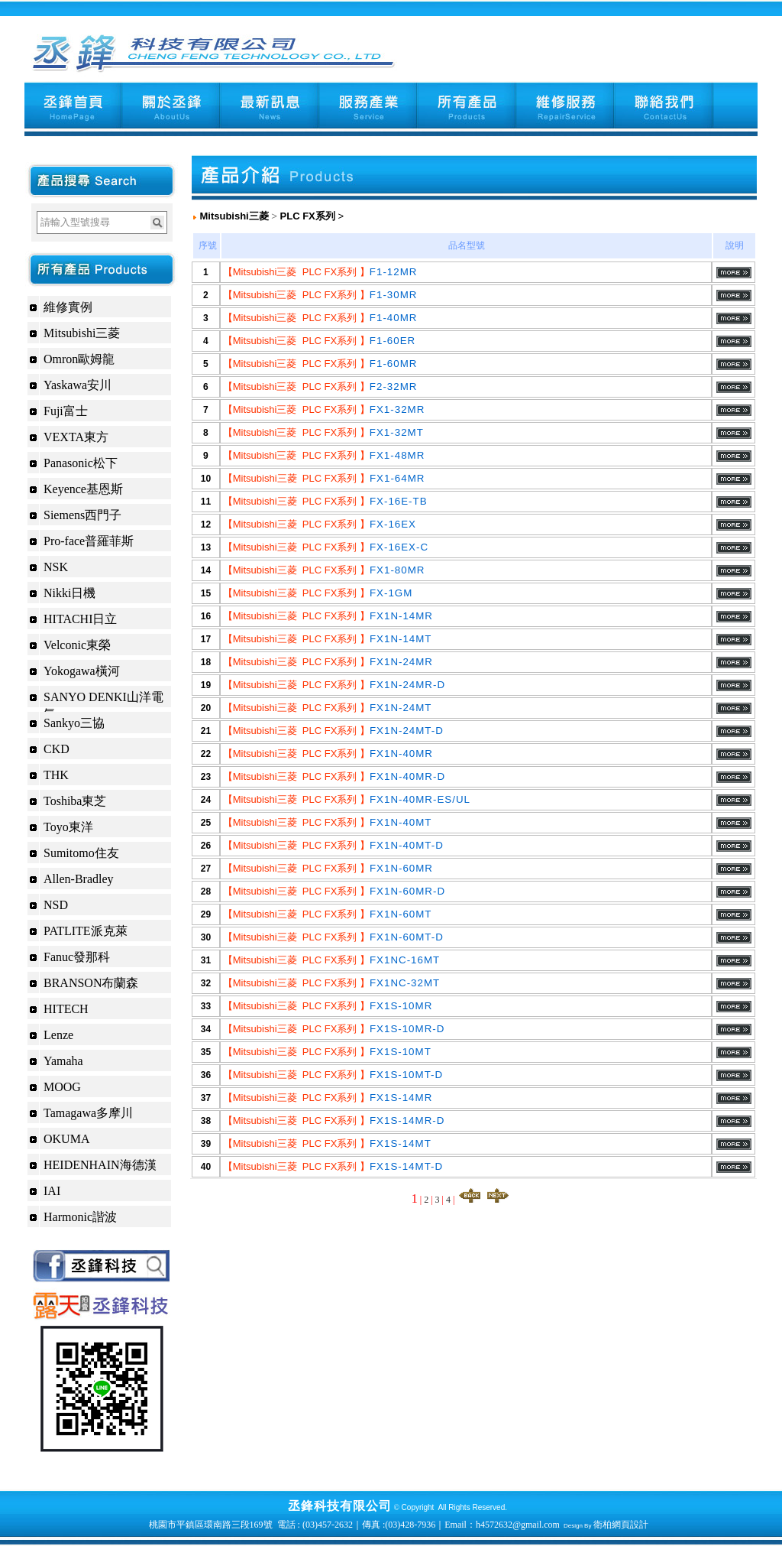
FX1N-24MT (401, 707)
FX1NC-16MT (405, 960)
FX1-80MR (397, 570)
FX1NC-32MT (405, 983)
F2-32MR (394, 386)
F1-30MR (394, 294)
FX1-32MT (397, 432)
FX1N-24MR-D (407, 684)
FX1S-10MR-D (407, 1028)
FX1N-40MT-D (407, 845)
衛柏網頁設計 (620, 1524)
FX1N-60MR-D (407, 891)
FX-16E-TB (399, 501)
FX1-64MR (397, 478)
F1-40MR (394, 317)
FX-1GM (391, 593)
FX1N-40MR (401, 753)
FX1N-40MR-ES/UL (420, 799)
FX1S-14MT (400, 1143)
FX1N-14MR (401, 616)
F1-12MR (394, 272)
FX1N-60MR (401, 868)
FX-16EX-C (399, 547)
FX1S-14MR (401, 1097)
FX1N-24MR (401, 661)
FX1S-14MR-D (407, 1120)
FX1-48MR (397, 455)
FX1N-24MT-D (407, 730)
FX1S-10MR (401, 1006)
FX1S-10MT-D (406, 1074)
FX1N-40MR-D (407, 776)
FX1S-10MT (400, 1051)
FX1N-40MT (401, 822)
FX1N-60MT (401, 914)
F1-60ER (392, 340)
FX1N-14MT (401, 639)
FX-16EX (393, 524)
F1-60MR (394, 363)
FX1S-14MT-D (406, 1166)
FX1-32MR (397, 409)
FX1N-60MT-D (407, 937)
